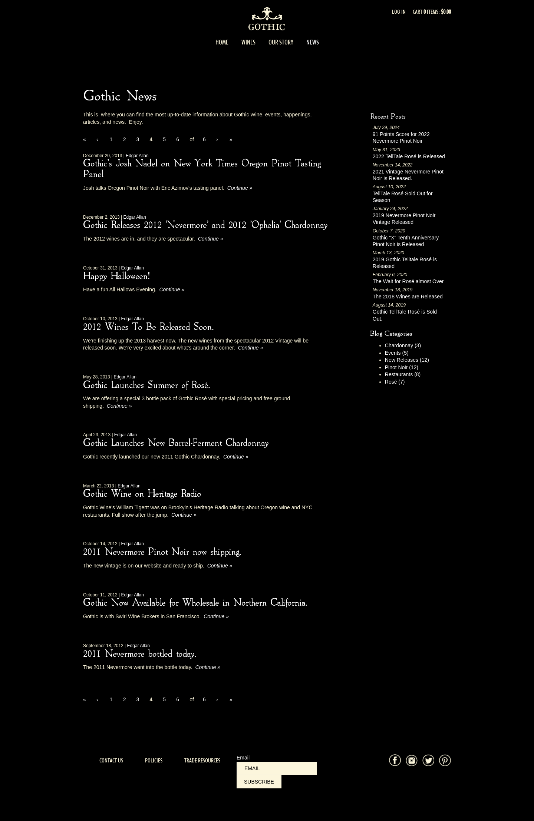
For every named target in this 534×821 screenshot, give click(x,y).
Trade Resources (202, 760)
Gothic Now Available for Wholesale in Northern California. (195, 603)
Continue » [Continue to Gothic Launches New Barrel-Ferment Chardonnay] (235, 457)
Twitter (428, 760)
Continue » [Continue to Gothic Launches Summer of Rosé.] (119, 406)
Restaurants (403, 374)
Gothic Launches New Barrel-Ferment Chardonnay (175, 443)
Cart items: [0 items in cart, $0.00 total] (432, 11)
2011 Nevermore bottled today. (139, 654)
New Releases (407, 360)
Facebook (395, 760)
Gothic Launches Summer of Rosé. (146, 385)
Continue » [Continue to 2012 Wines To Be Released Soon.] (250, 348)
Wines (248, 42)
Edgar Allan (137, 155)
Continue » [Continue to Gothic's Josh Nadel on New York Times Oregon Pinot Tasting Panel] (240, 188)
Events (397, 353)
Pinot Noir (401, 367)
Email (243, 758)
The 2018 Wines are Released (408, 296)
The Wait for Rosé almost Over (408, 281)
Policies (153, 760)
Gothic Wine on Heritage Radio (142, 494)
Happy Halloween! (116, 276)
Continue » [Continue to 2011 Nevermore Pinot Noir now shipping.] (220, 566)
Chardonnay (403, 345)
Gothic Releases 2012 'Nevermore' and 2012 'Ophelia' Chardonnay (205, 225)
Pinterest (445, 760)
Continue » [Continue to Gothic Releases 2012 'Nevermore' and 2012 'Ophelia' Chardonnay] (210, 239)
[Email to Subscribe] (277, 768)
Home (221, 42)
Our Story (280, 42)
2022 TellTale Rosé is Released (409, 156)
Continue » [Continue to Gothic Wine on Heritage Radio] (184, 515)
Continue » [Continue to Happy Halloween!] (171, 289)
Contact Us (111, 760)
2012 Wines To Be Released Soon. (148, 327)
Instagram (412, 760)
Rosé (395, 382)
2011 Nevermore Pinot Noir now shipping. (162, 552)
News (312, 42)
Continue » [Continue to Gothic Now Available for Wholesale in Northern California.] (216, 616)
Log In (399, 11)
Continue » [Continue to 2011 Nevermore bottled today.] (207, 667)
